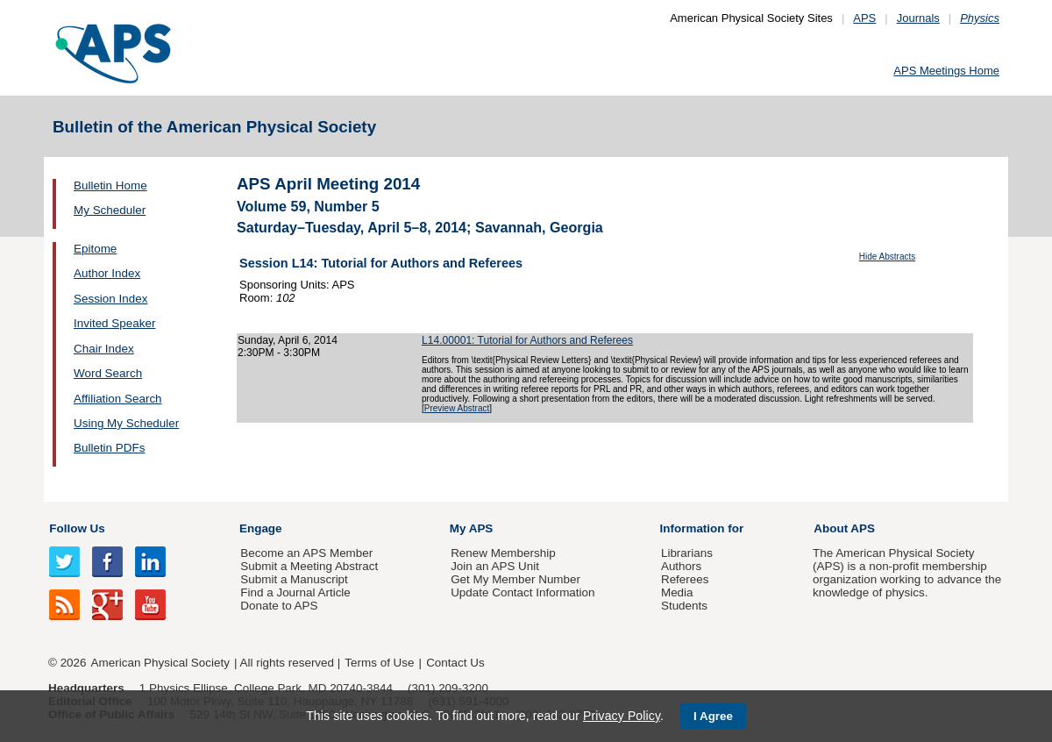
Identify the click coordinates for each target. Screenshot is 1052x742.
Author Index (107, 273)
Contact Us (455, 662)
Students (684, 605)
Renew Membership (503, 553)
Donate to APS (278, 605)
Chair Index (104, 348)
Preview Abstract (456, 408)
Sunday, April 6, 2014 (288, 340)
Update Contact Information (522, 592)
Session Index (110, 298)
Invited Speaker (114, 323)
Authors (681, 566)
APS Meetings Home (946, 70)
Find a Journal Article (295, 592)
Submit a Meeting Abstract (309, 566)
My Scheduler (110, 210)
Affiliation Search (118, 398)
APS (864, 18)
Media (677, 592)
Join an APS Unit (495, 566)
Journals (918, 18)
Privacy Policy (621, 716)
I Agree (713, 716)
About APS (844, 528)
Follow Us (76, 528)
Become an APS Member (306, 553)
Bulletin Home (110, 185)
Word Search (108, 373)
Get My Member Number (515, 579)
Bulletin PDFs (109, 447)
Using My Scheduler (126, 423)
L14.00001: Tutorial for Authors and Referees (527, 340)
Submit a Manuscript (293, 579)
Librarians (687, 553)
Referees (685, 579)
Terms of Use (379, 662)
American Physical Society (160, 662)
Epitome (95, 248)
